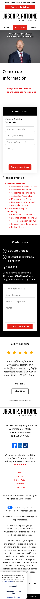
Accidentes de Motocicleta (23, 192)
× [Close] (24, 574)
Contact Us (20, 27)
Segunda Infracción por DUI (24, 217)
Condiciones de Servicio (26, 531)
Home (6, 27)
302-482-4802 (24, 432)
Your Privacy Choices (20, 507)
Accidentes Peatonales (21, 196)
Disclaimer (20, 476)
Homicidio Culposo (19, 205)
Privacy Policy (20, 480)
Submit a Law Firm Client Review (20, 401)
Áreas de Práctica (13, 177)
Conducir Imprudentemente (24, 224)
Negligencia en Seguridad (23, 202)
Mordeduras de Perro (21, 199)
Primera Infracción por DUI (23, 214)
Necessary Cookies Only (13, 592)
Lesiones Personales (16, 183)
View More (20, 391)
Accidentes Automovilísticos (24, 186)
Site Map (20, 483)
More (33, 27)
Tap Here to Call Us (20, 7)
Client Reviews (20, 343)
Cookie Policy (12, 510)
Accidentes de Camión (21, 189)
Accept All (13, 586)
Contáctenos (20, 111)
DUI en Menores (18, 227)
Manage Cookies (28, 510)
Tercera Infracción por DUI (23, 220)
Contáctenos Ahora (20, 167)
